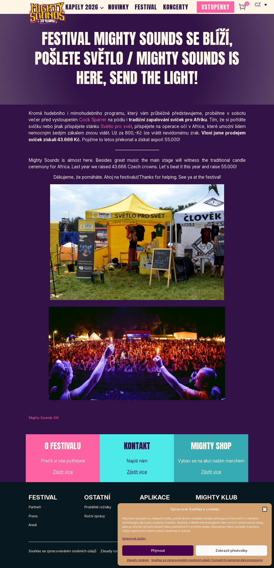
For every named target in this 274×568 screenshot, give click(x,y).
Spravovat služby (134, 538)
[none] (260, 4)
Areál (33, 525)
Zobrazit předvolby (232, 550)
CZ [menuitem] (258, 4)
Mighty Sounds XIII (43, 417)
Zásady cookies (138, 560)
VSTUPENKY (215, 7)
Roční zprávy (94, 516)
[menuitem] (260, 4)
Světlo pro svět (116, 126)
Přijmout (158, 550)
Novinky (118, 7)
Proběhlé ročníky (97, 507)
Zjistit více (63, 472)
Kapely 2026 (81, 7)
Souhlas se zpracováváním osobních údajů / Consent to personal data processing (207, 560)
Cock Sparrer (92, 119)
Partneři (35, 507)
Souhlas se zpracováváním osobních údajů (62, 551)
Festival (146, 7)
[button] (264, 509)
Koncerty (175, 7)
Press (33, 516)
